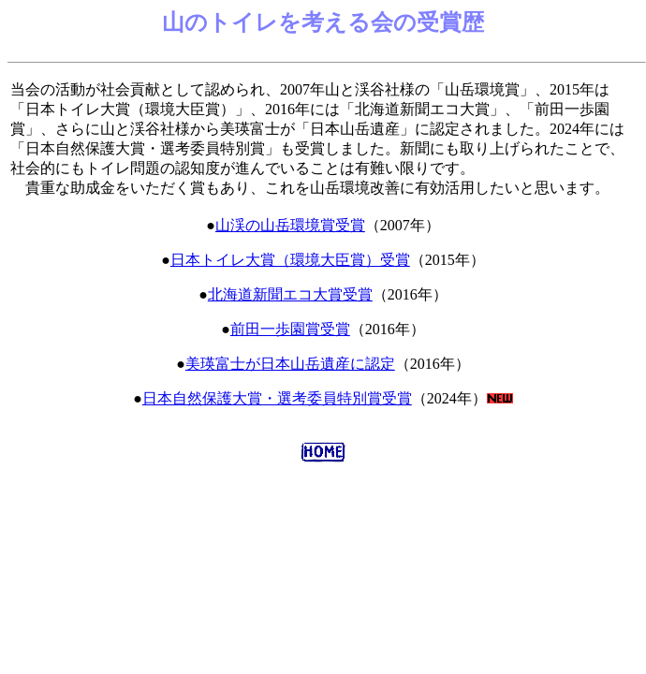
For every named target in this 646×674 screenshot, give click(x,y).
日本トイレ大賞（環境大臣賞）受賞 (290, 260)
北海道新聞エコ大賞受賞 (290, 294)
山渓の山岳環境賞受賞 (290, 225)
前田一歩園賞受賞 (290, 329)
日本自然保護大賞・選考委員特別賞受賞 (277, 398)
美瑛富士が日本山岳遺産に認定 (290, 364)
